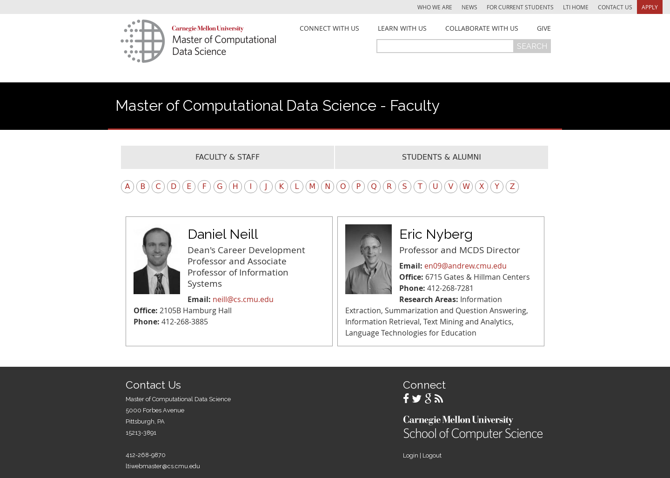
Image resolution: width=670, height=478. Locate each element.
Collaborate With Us (481, 28)
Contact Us (615, 7)
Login (410, 455)
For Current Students (520, 7)
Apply (650, 7)
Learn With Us (402, 28)
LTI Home (576, 7)
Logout (432, 455)
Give (544, 28)
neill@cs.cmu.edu (243, 299)
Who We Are (434, 7)
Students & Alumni (441, 157)
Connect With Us (329, 28)
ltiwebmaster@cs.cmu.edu (163, 466)
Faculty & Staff (227, 157)
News (469, 7)
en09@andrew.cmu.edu (465, 266)
